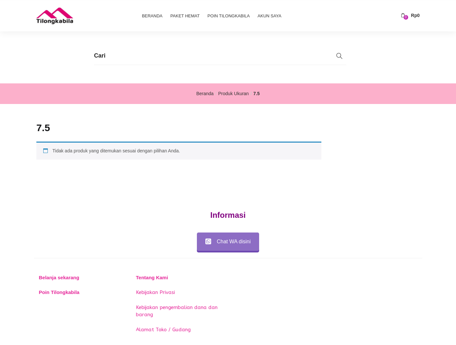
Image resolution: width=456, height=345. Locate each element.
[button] (410, 15)
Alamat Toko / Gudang (163, 329)
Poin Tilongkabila (228, 15)
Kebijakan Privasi (155, 292)
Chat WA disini (228, 241)
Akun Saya (269, 15)
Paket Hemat (185, 15)
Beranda (152, 15)
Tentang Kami (152, 277)
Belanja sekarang (59, 277)
